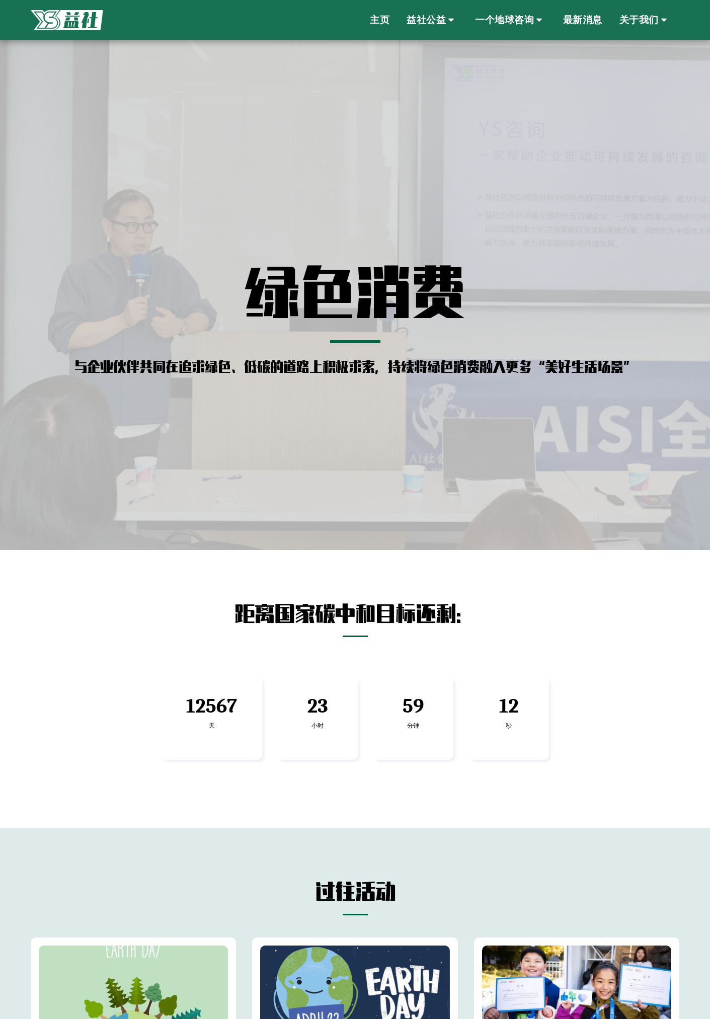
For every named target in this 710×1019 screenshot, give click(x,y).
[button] (432, 20)
